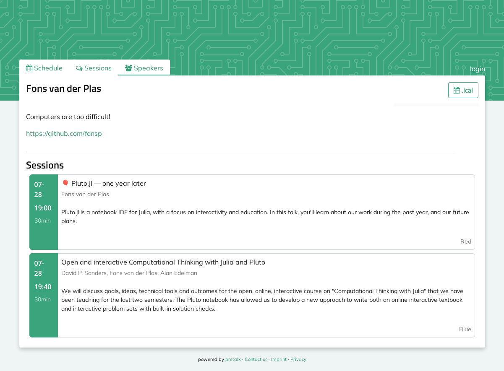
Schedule (44, 68)
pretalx (233, 359)
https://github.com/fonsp (64, 133)
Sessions (94, 68)
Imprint (279, 359)
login (477, 69)
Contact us (256, 359)
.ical (463, 90)
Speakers (144, 68)
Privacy (298, 359)
